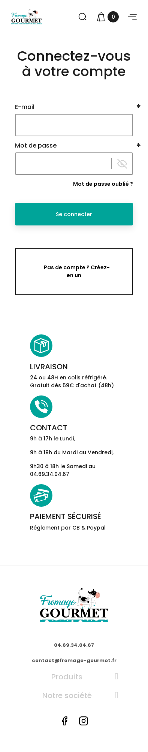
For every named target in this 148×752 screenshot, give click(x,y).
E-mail (24, 107)
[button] (132, 17)
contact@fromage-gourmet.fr (74, 660)
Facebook (64, 721)
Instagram (83, 721)
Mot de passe (36, 145)
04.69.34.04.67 (74, 645)
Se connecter (74, 214)
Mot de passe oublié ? (103, 184)
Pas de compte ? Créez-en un (77, 271)
